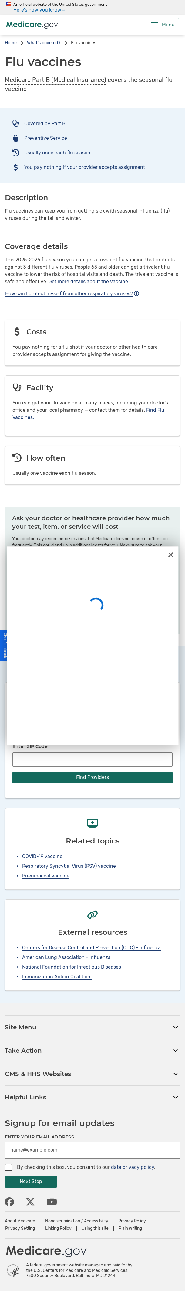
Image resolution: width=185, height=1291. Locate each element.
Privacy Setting (20, 1228)
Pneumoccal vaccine (45, 876)
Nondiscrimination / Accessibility (76, 1221)
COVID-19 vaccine (42, 856)
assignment (131, 167)
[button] (5, 645)
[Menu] (162, 25)
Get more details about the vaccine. (89, 281)
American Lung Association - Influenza (66, 957)
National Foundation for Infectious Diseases (71, 967)
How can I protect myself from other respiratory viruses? (72, 294)
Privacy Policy (132, 1221)
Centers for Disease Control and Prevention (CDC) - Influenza (91, 948)
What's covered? (44, 42)
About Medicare (20, 1221)
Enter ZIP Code (30, 746)
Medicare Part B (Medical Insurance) (55, 79)
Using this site (95, 1228)
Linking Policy (58, 1228)
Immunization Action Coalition (57, 977)
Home (11, 42)
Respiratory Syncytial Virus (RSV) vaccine (69, 866)
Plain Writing (130, 1228)
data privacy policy (132, 1167)
